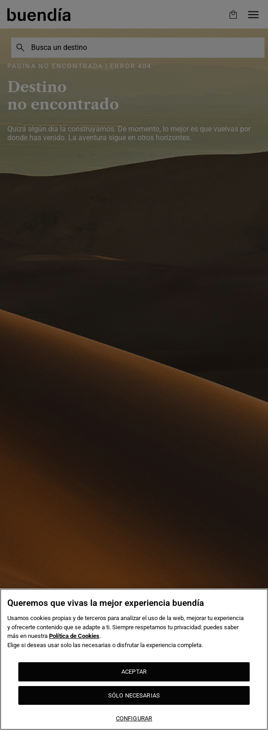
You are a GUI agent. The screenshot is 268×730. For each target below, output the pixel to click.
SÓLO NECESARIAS (134, 695)
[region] (134, 659)
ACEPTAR (134, 671)
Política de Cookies (74, 635)
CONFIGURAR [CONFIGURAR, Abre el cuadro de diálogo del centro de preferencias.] (134, 718)
